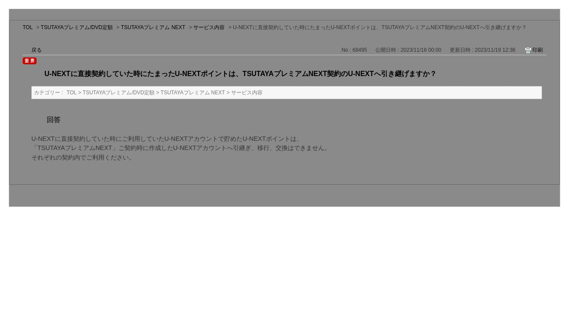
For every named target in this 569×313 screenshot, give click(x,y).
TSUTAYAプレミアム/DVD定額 (77, 27)
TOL (28, 27)
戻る (36, 50)
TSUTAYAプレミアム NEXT (153, 27)
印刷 (537, 50)
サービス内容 (209, 27)
